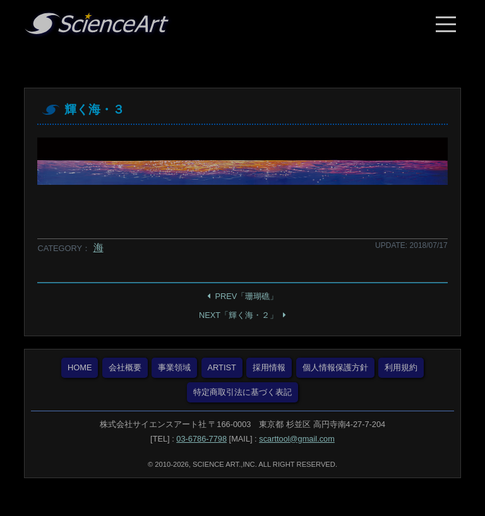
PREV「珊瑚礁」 (246, 296)
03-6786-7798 (201, 438)
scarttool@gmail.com (297, 438)
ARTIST (222, 367)
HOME (80, 367)
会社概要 (125, 367)
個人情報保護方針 (335, 367)
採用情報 (269, 367)
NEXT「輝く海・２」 (238, 315)
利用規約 (401, 367)
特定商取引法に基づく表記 (242, 392)
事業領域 (174, 367)
